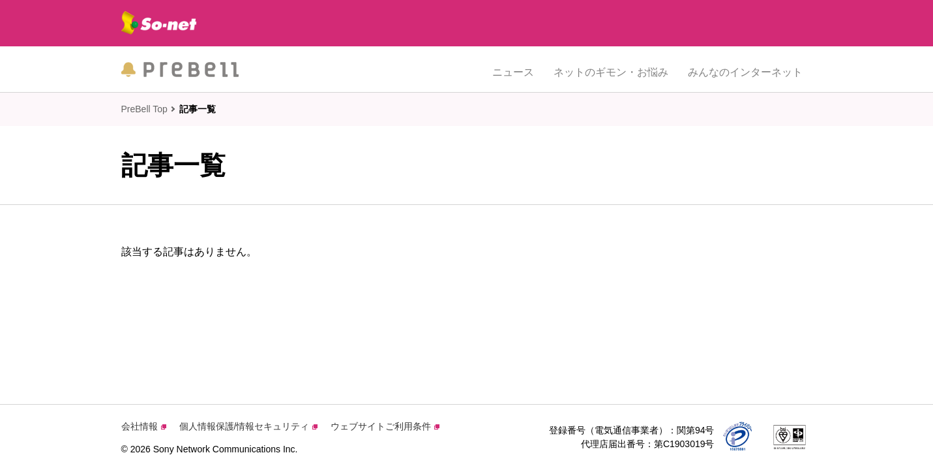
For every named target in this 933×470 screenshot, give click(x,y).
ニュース (513, 68)
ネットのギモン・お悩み (611, 68)
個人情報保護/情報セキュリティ (248, 426)
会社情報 (143, 426)
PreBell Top (144, 109)
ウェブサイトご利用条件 (385, 426)
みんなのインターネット (745, 68)
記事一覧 (197, 109)
